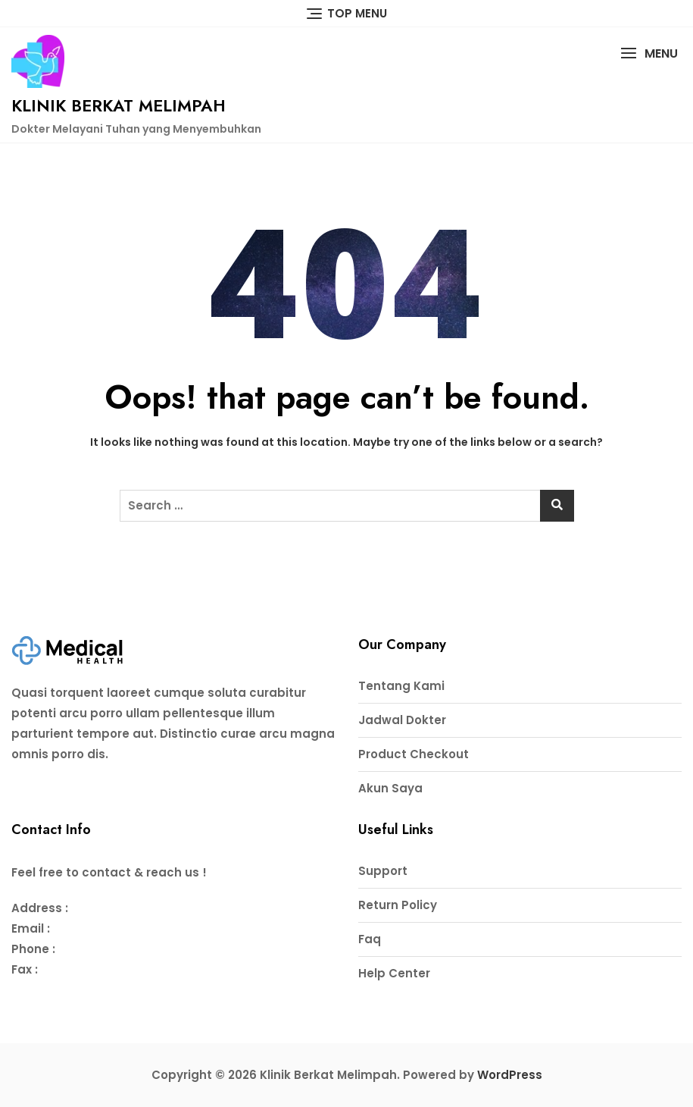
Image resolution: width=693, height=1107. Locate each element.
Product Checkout (413, 754)
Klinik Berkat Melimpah (118, 105)
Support (382, 871)
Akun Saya (390, 788)
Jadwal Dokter (402, 720)
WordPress (509, 1075)
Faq (369, 939)
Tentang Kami (401, 686)
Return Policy (397, 905)
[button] (649, 53)
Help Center (394, 973)
